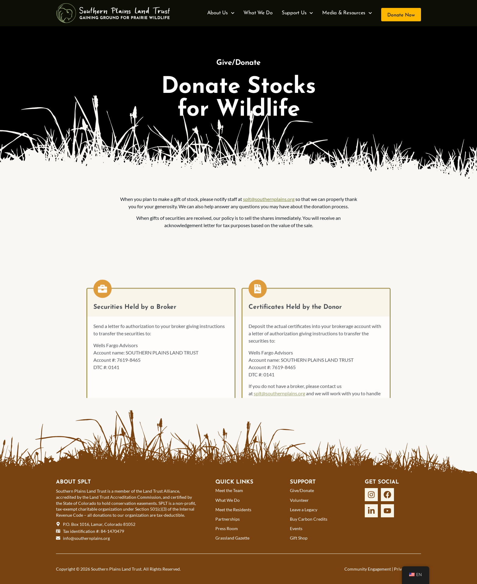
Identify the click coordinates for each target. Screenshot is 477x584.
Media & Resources (347, 13)
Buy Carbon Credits (308, 519)
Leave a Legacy (303, 509)
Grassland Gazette (232, 537)
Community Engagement (367, 569)
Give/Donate (302, 490)
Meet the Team (229, 490)
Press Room (226, 528)
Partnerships (227, 519)
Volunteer (299, 500)
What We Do (258, 13)
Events (296, 528)
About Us (221, 13)
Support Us (297, 13)
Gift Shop (299, 537)
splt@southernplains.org (268, 199)
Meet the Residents (233, 509)
